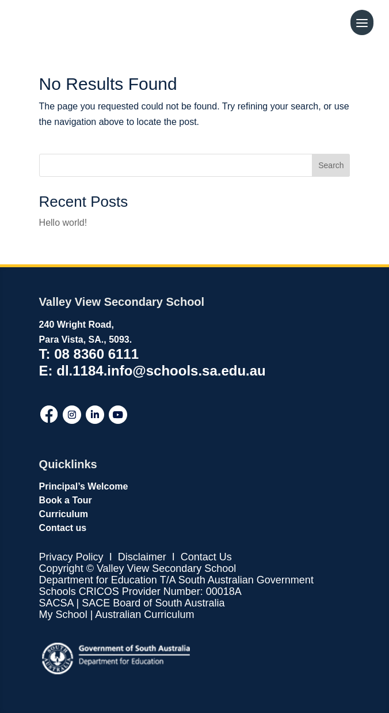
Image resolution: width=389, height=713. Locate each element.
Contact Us (206, 557)
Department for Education (98, 580)
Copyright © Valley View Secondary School (138, 568)
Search (331, 165)
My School (63, 614)
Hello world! (63, 222)
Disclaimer (140, 557)
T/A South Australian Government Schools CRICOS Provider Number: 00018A (176, 585)
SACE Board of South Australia (153, 603)
